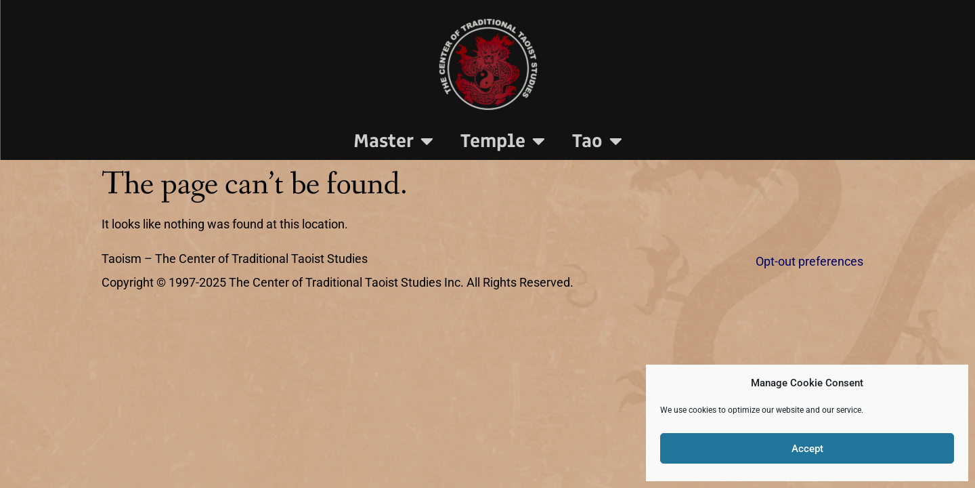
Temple (502, 141)
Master (393, 141)
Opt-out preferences (809, 261)
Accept (807, 449)
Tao (597, 141)
